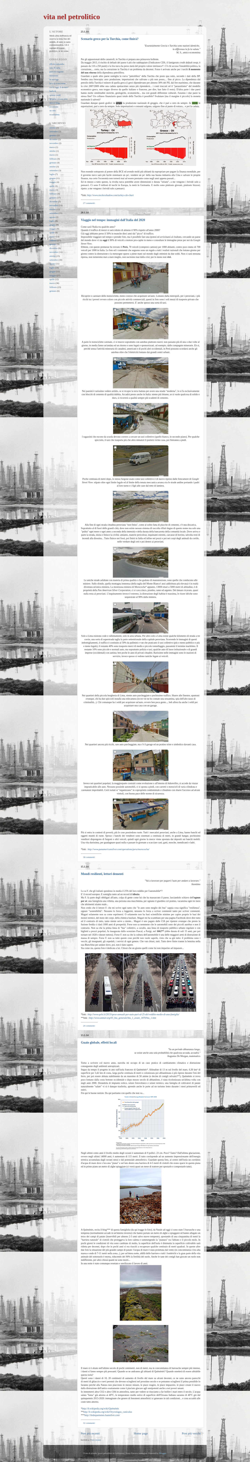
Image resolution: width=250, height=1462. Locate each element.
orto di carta (54, 68)
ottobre (52, 128)
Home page (141, 1433)
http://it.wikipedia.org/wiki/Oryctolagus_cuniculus (107, 1412)
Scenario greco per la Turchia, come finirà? (109, 39)
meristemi (53, 75)
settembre (53, 131)
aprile (52, 186)
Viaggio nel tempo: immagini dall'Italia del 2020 (113, 220)
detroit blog (54, 103)
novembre (53, 143)
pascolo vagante (56, 71)
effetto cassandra (56, 64)
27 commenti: (89, 203)
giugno (52, 178)
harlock (52, 91)
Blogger (162, 1453)
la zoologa (54, 79)
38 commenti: (89, 857)
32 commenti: (89, 1423)
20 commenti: (89, 1026)
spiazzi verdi (55, 95)
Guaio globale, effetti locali (99, 1042)
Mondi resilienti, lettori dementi (102, 874)
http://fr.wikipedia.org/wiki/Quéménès (100, 1408)
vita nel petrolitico (71, 17)
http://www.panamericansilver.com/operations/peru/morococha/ (118, 849)
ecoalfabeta (54, 114)
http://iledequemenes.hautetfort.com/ (102, 1415)
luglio (52, 174)
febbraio (53, 159)
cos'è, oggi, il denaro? (59, 87)
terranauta (53, 107)
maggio (52, 182)
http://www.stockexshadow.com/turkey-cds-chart (110, 195)
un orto (52, 110)
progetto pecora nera (58, 99)
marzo (52, 147)
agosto (52, 217)
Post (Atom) (95, 1440)
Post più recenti (90, 1433)
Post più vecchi (191, 1433)
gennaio (52, 135)
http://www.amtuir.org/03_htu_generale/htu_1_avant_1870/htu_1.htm (122, 1018)
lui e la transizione (57, 83)
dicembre (53, 139)
